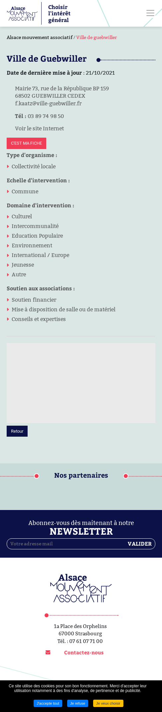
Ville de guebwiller (96, 37)
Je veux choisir (108, 703)
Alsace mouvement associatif (40, 37)
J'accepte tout (48, 703)
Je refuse (77, 703)
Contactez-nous (83, 652)
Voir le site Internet (35, 128)
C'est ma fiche (26, 143)
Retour (17, 431)
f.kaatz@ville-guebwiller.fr (44, 103)
